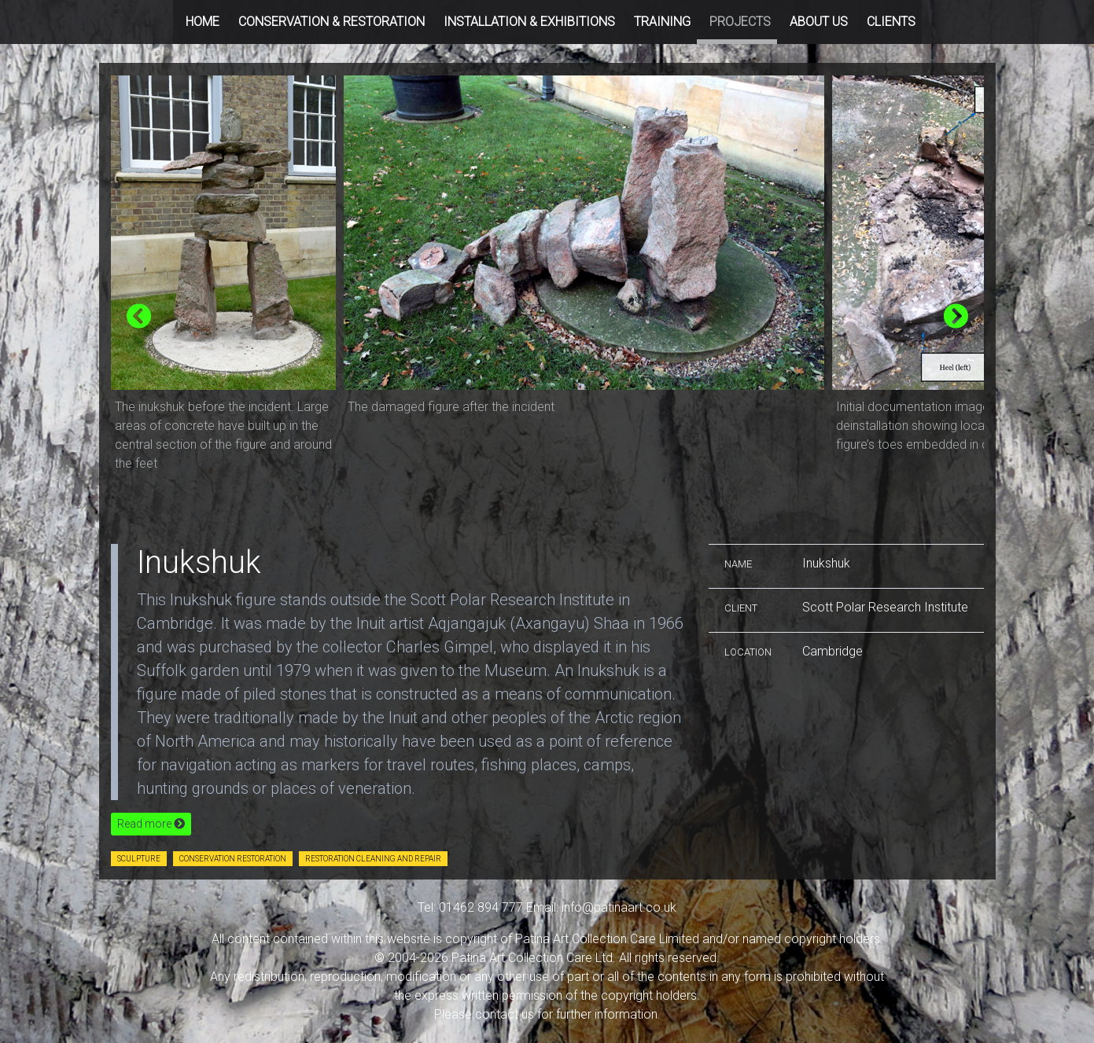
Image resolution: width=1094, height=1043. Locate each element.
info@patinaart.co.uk (619, 907)
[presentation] (139, 317)
